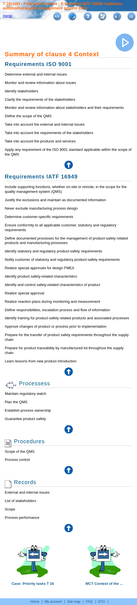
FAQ (89, 602)
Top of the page (68, 165)
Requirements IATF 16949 (41, 176)
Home (7, 16)
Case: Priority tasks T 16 (32, 581)
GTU (101, 602)
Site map (73, 602)
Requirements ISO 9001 (38, 64)
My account (53, 602)
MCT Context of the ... (104, 581)
